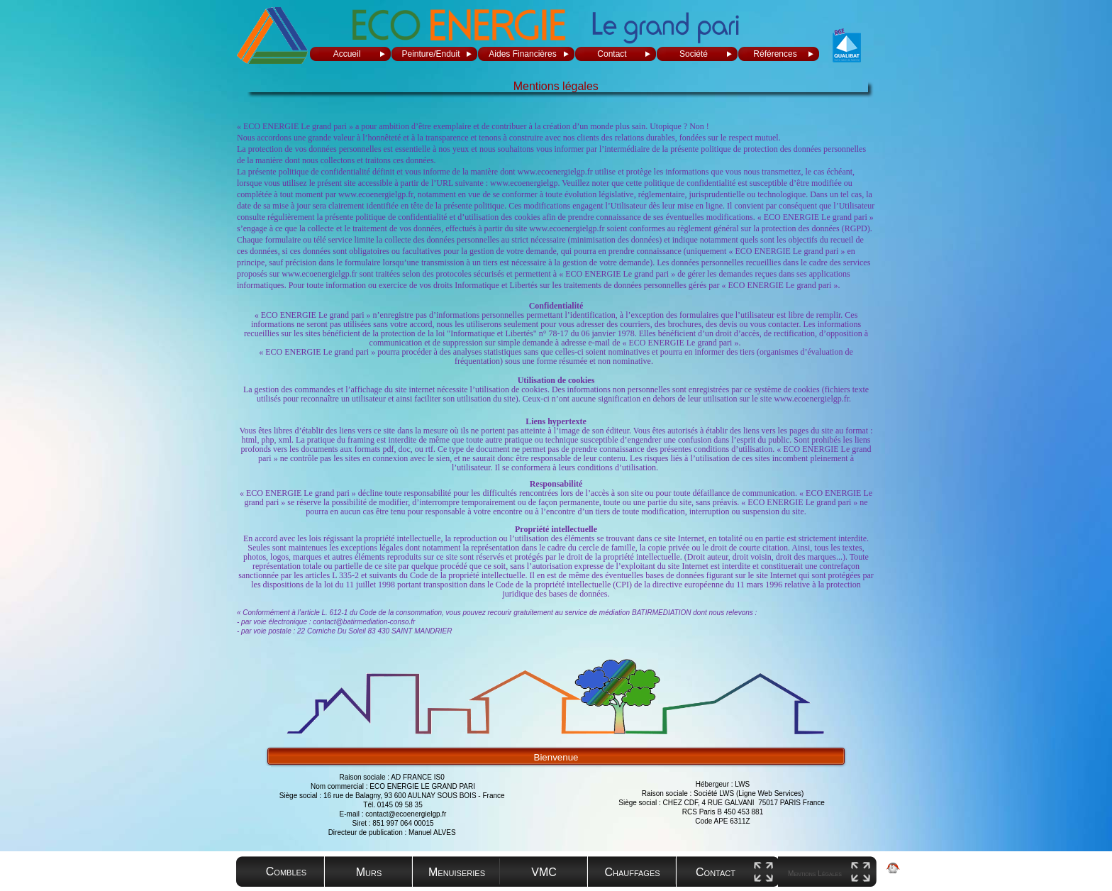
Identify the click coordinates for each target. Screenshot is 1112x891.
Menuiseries (456, 872)
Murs (369, 872)
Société (693, 54)
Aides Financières (522, 54)
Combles (286, 871)
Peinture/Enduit (430, 54)
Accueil (347, 54)
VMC (544, 872)
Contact (611, 54)
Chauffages (632, 872)
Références (774, 54)
